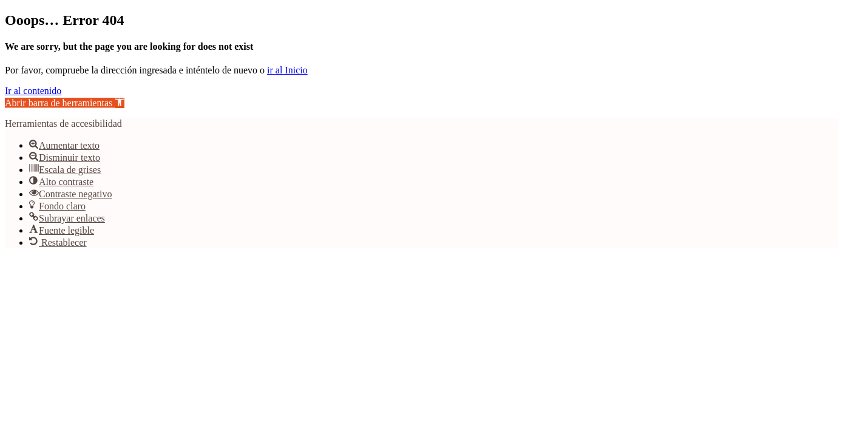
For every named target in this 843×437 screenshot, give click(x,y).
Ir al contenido (33, 91)
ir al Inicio (287, 70)
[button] (64, 103)
